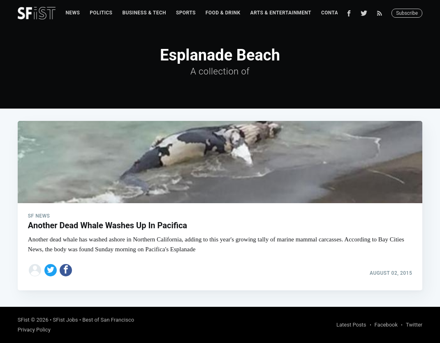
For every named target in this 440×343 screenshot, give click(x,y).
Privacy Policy (34, 330)
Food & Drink (223, 13)
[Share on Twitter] (51, 270)
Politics (101, 13)
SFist (24, 320)
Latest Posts (351, 325)
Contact (333, 13)
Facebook (386, 325)
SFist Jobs (65, 320)
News (72, 13)
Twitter (414, 325)
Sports (186, 13)
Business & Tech (144, 13)
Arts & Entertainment (280, 13)
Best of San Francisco (108, 320)
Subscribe (407, 13)
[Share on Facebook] (66, 270)
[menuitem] (72, 13)
